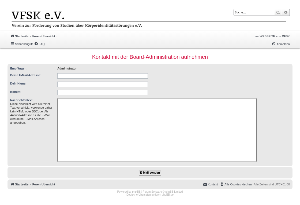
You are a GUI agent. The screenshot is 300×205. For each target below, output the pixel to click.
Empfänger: (18, 68)
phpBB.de (168, 194)
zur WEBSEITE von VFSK (272, 36)
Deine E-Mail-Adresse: (25, 75)
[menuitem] (39, 44)
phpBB (136, 191)
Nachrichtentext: (21, 100)
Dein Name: (18, 83)
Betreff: (15, 91)
